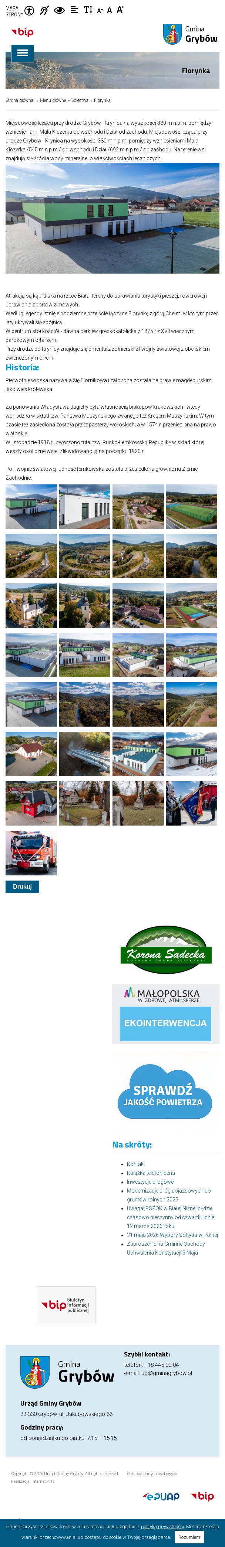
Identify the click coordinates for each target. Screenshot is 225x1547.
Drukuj (22, 887)
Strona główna (19, 100)
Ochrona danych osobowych (152, 1473)
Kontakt (136, 1164)
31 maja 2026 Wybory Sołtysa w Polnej (172, 1235)
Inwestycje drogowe (150, 1182)
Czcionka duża (120, 9)
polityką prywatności (162, 1526)
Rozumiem (189, 1537)
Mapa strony (14, 11)
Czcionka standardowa (110, 9)
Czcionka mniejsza (100, 9)
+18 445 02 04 (161, 1365)
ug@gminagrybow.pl (166, 1373)
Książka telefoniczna (151, 1173)
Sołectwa (79, 100)
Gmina (201, 34)
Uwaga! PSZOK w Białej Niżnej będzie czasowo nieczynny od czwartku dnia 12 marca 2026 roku (171, 1217)
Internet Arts (43, 1481)
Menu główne (53, 100)
